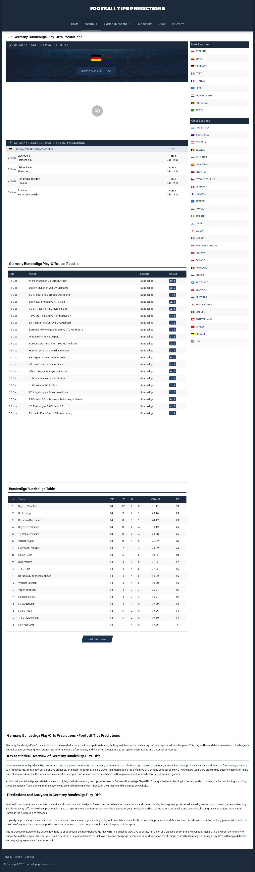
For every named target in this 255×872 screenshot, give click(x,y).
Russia (197, 275)
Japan (197, 230)
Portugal (199, 103)
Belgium (198, 149)
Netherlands (201, 95)
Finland (198, 194)
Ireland (198, 216)
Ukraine (198, 334)
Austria (198, 142)
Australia (200, 135)
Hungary (199, 208)
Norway (198, 253)
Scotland (199, 282)
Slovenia (199, 297)
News (162, 24)
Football (91, 24)
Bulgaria (199, 157)
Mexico (198, 238)
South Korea (201, 304)
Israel (197, 223)
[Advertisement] (97, 111)
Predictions (97, 639)
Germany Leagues (96, 71)
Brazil (197, 110)
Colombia (199, 164)
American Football (117, 24)
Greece (198, 201)
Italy (196, 73)
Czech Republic (203, 179)
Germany (199, 66)
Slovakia (199, 289)
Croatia (198, 172)
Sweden (198, 312)
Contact (178, 24)
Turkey (197, 326)
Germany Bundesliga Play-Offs (34, 149)
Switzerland (201, 319)
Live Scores (144, 24)
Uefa (196, 88)
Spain (197, 58)
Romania (199, 267)
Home (74, 24)
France (198, 80)
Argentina (200, 127)
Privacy (8, 856)
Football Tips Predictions (127, 8)
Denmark (199, 186)
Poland (198, 260)
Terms (18, 856)
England (198, 51)
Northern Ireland (205, 245)
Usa (196, 341)
